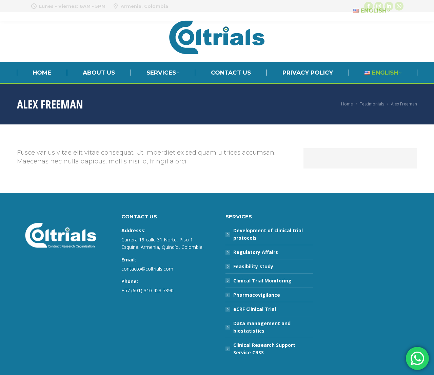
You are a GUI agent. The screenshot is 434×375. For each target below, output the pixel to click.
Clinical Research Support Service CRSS (264, 349)
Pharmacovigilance (256, 295)
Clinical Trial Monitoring (262, 280)
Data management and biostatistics (262, 327)
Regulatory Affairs (255, 252)
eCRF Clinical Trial (254, 309)
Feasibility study (253, 266)
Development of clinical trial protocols (268, 234)
